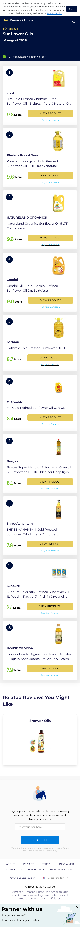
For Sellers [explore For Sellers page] (36, 869)
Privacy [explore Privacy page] (28, 864)
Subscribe (40, 840)
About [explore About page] (10, 864)
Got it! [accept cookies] (72, 9)
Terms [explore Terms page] (46, 864)
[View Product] (40, 95)
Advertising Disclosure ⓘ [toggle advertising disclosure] (22, 878)
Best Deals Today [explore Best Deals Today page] (62, 869)
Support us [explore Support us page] (14, 869)
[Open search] (74, 21)
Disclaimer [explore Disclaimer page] (66, 864)
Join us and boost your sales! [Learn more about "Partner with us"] (20, 920)
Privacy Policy (54, 13)
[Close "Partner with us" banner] (77, 907)
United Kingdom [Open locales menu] (56, 878)
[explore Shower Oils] (40, 739)
